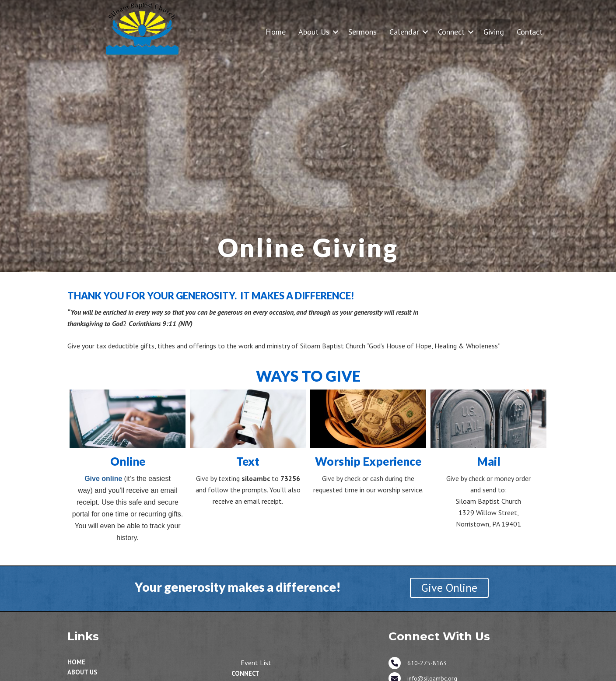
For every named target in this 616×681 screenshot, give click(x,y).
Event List (256, 662)
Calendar (404, 32)
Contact (529, 32)
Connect (451, 32)
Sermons (362, 32)
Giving (493, 32)
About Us (313, 32)
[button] (335, 31)
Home (276, 32)
